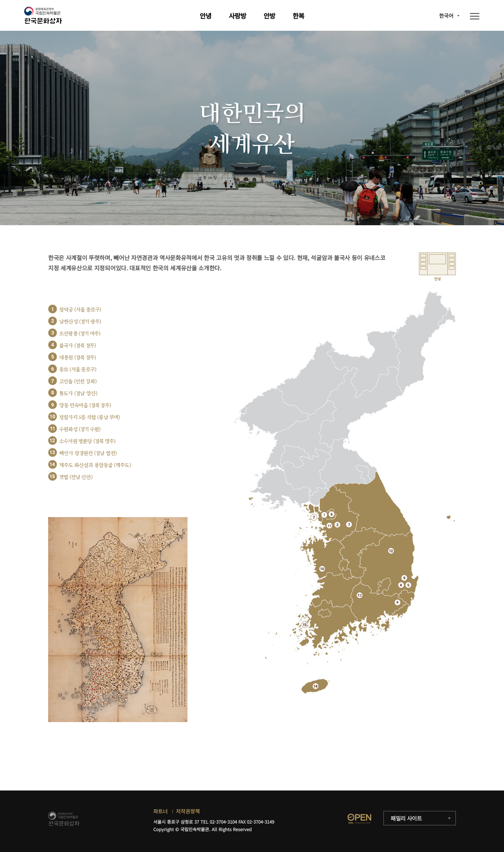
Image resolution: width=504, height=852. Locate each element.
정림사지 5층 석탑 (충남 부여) (89, 417)
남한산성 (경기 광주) (80, 322)
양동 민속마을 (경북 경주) (85, 405)
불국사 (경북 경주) (77, 345)
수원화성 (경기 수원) (79, 429)
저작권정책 (188, 811)
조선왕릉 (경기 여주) (79, 333)
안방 (269, 15)
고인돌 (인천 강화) (78, 381)
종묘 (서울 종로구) (77, 369)
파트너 (160, 811)
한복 (298, 15)
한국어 (446, 15)
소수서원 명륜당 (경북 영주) (87, 441)
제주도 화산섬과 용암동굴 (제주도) (95, 465)
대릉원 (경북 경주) (77, 357)
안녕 (205, 15)
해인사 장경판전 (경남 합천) (88, 453)
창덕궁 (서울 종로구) (80, 310)
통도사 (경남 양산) (78, 393)
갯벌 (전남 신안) (76, 477)
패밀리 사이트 (406, 818)
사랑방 (237, 15)
